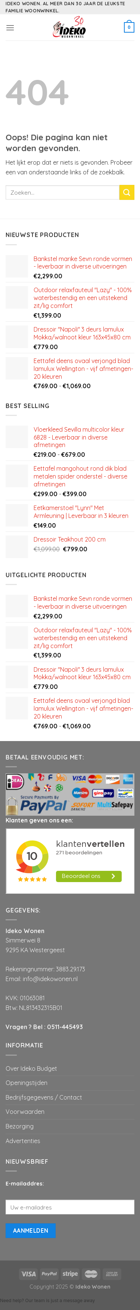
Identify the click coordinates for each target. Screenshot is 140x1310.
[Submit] (126, 192)
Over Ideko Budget (31, 1068)
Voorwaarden (25, 1111)
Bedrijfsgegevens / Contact (44, 1097)
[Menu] (10, 27)
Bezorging (20, 1126)
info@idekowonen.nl (50, 979)
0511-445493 (65, 1027)
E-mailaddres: (25, 1183)
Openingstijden (26, 1082)
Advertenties (23, 1141)
